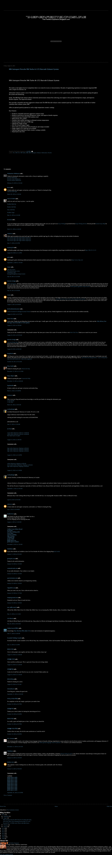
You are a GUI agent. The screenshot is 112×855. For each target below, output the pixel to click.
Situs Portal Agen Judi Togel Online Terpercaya (19, 237)
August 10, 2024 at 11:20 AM (14, 664)
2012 (3, 831)
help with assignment (26, 359)
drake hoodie (56, 551)
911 (14, 152)
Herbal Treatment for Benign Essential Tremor (18, 311)
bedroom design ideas (12, 342)
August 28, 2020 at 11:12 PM (14, 252)
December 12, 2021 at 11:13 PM (15, 371)
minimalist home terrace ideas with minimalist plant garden (70, 299)
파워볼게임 (10, 669)
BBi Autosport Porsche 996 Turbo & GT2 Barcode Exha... (17, 819)
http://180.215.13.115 (90, 250)
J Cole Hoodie (10, 400)
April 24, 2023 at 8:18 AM (13, 499)
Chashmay (10, 751)
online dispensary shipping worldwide (16, 463)
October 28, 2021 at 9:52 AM (14, 361)
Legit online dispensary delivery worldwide (18, 432)
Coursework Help (25, 378)
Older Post (109, 806)
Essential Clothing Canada (14, 638)
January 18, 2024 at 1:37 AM (14, 593)
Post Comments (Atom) (13, 810)
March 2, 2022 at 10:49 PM (14, 390)
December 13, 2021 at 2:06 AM (15, 381)
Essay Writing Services (81, 223)
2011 (3, 833)
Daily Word (10, 318)
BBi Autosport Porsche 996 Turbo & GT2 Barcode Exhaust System (34, 69)
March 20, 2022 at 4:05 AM (14, 404)
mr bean (9, 428)
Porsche (50, 152)
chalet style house (11, 283)
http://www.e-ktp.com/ (77, 260)
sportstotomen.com (12, 578)
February (5, 825)
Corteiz (9, 766)
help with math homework (13, 359)
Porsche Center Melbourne (14, 179)
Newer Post (3, 806)
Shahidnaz (10, 548)
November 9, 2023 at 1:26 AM (14, 544)
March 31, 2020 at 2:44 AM (14, 229)
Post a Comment (8, 795)
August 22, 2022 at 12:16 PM (14, 455)
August (5, 818)
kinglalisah (10, 353)
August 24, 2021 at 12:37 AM (14, 314)
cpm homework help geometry (89, 357)
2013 (3, 830)
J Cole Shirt (10, 402)
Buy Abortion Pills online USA (22, 631)
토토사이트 (10, 649)
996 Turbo (23, 152)
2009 (3, 837)
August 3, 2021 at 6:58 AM (14, 304)
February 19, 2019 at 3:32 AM (14, 183)
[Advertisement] (32, 5)
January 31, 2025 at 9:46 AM (14, 768)
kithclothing (10, 679)
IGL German (10, 738)
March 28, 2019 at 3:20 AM (14, 194)
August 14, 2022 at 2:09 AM (14, 439)
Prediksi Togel (10, 212)
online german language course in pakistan (50, 742)
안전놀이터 (10, 708)
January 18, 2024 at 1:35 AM (14, 564)
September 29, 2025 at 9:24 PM (15, 792)
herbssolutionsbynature (13, 309)
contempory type (11, 272)
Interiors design (11, 281)
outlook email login (12, 191)
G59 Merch (10, 618)
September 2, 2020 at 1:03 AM (14, 262)
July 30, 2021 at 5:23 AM (13, 276)
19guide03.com (11, 587)
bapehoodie (10, 385)
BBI (27, 152)
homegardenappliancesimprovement (16, 274)
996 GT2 (17, 152)
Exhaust (39, 152)
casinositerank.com (12, 568)
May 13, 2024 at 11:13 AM (14, 614)
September (6, 816)
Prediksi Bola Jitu (11, 204)
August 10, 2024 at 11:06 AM (14, 654)
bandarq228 (10, 247)
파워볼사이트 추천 (12, 728)
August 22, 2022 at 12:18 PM (14, 470)
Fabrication (44, 152)
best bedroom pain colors (13, 271)
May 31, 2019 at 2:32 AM (13, 215)
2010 (3, 835)
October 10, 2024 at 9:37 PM (14, 724)
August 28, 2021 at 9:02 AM (14, 349)
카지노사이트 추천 (12, 698)
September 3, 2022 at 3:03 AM (14, 488)
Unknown (9, 233)
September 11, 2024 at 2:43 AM (15, 694)
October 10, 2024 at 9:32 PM (14, 714)
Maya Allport (10, 375)
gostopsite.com (11, 558)
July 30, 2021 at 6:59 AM (13, 290)
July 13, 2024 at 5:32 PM (13, 644)
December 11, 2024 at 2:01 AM (15, 746)
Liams (9, 267)
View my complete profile (6, 854)
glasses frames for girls (66, 753)
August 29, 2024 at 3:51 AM (14, 684)
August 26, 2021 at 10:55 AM (14, 335)
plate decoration (11, 269)
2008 (3, 838)
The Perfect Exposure (13, 843)
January (5, 826)
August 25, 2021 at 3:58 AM (14, 325)
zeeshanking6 (10, 409)
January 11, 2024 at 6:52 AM (14, 554)
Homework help (26, 368)
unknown (9, 504)
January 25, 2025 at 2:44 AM (14, 757)
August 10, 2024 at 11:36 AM (14, 674)
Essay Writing (61, 223)
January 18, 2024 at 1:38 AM (14, 603)
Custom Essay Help (100, 223)
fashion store (10, 762)
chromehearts (11, 688)
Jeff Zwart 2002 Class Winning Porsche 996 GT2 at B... (17, 821)
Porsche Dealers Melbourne (14, 180)
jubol (8, 257)
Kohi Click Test (74, 332)
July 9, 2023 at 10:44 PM (13, 509)
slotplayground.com (12, 597)
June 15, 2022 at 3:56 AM (13, 424)
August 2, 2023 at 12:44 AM (14, 522)
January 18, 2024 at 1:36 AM (14, 583)
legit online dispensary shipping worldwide (18, 448)
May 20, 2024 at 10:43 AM (14, 623)
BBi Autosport (32, 152)
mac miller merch (12, 607)
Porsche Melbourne (12, 177)
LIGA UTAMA (11, 198)
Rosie (8, 187)
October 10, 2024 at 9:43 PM (14, 734)
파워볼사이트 (11, 659)
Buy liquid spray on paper (13, 435)
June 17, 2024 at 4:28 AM (13, 633)
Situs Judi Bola (11, 209)
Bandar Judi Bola (11, 207)
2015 (3, 814)
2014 (3, 828)
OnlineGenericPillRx (12, 628)
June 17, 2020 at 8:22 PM (13, 243)
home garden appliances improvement (80, 286)
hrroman (9, 219)
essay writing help (102, 357)
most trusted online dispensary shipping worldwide (20, 465)
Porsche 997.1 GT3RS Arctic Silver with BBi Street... (16, 823)
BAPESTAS (10, 514)
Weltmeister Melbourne (13, 173)
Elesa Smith (10, 366)
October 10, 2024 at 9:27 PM (14, 704)
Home (56, 806)
